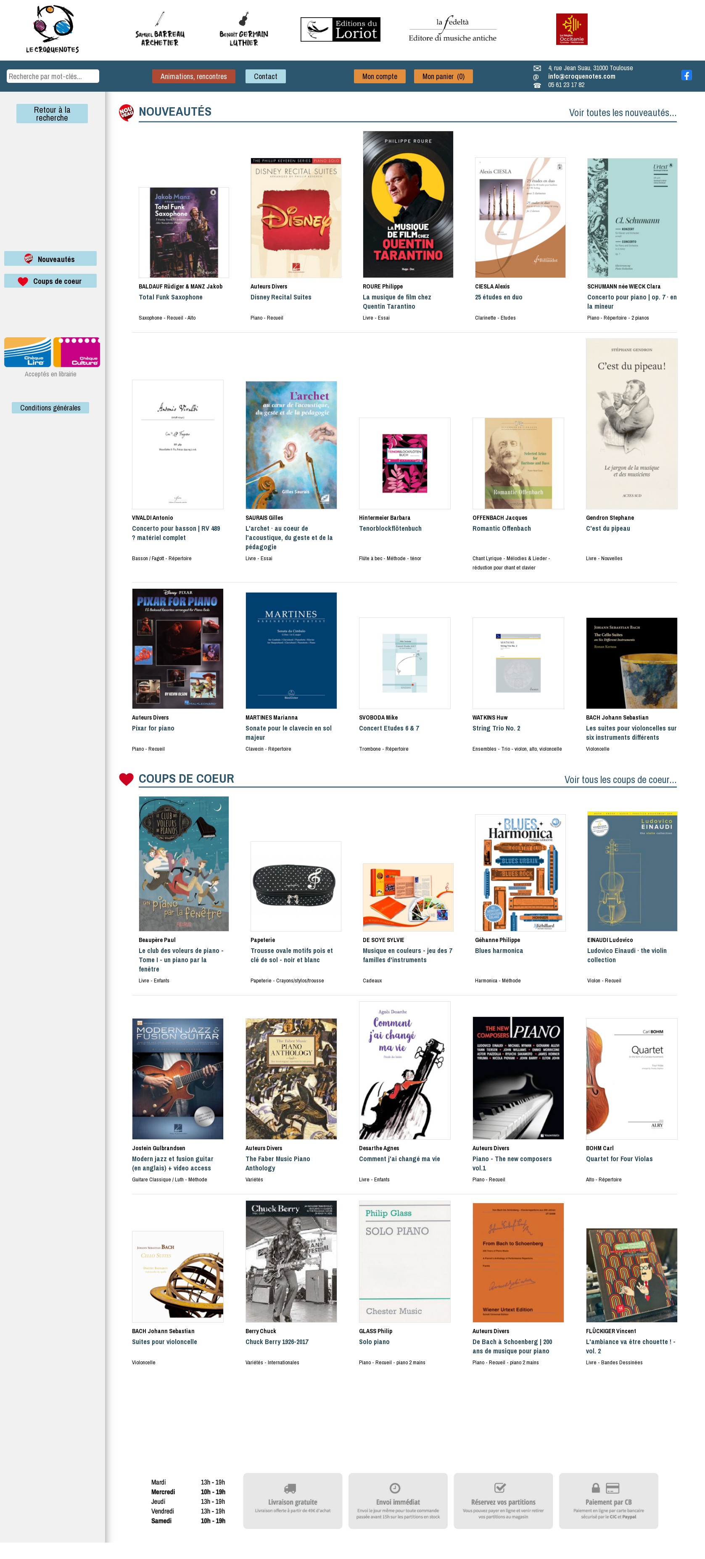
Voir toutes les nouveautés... (623, 112)
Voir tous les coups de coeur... (621, 779)
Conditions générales (50, 407)
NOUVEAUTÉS (175, 111)
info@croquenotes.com (581, 76)
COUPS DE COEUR (186, 778)
